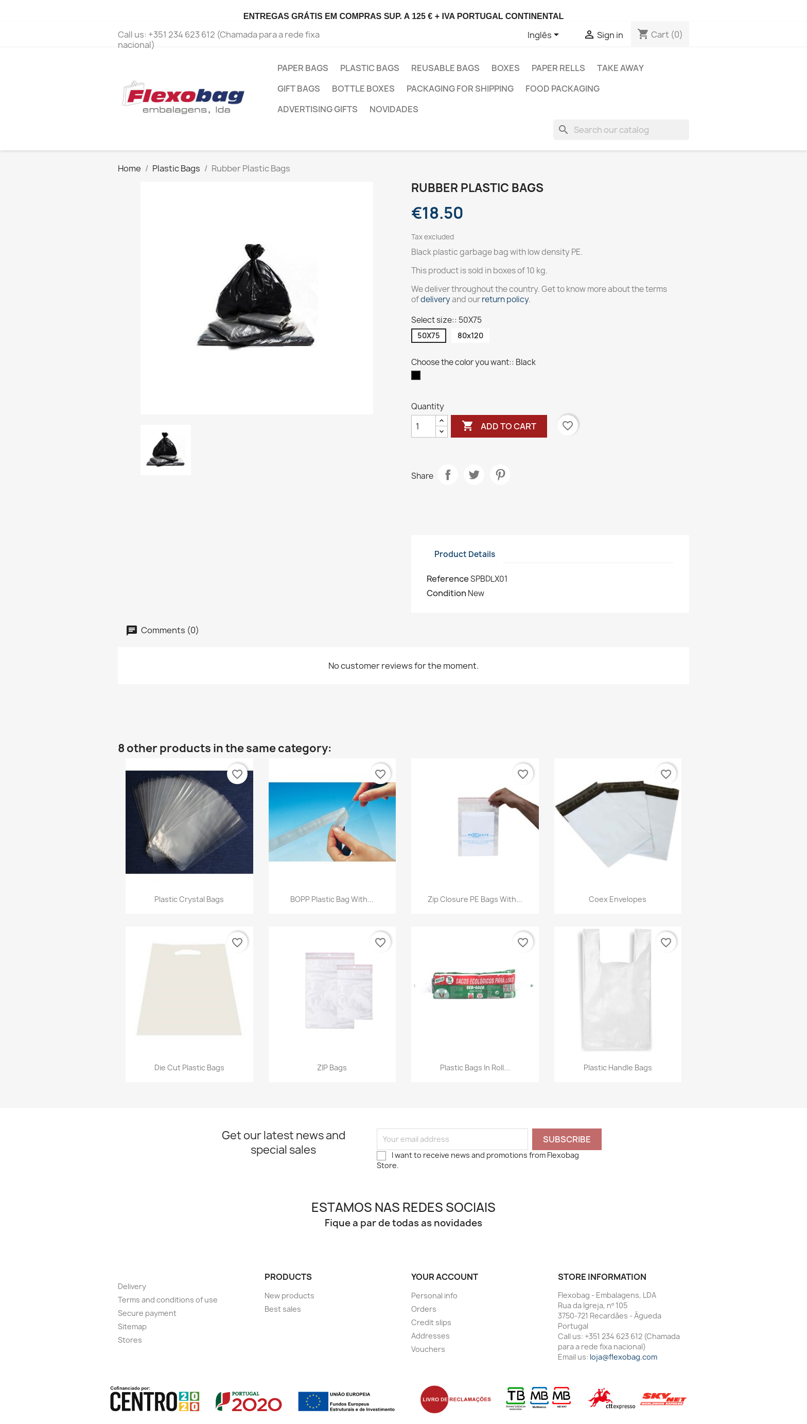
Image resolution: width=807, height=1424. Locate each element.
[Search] (621, 129)
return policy (505, 299)
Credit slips (431, 1322)
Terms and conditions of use (168, 1300)
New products (289, 1295)
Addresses (430, 1336)
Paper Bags (302, 68)
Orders (423, 1309)
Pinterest (500, 474)
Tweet (474, 474)
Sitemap (132, 1326)
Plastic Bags (369, 68)
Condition (446, 593)
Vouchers (428, 1349)
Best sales (283, 1309)
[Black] (418, 378)
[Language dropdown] (545, 35)
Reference (448, 579)
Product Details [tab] (464, 554)
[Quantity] (423, 426)
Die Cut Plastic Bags (189, 1067)
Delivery (132, 1286)
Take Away (620, 68)
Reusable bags (445, 68)
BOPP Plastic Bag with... (332, 899)
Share (447, 474)
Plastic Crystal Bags (189, 899)
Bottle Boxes (363, 88)
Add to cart (499, 426)
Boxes (506, 68)
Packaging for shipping (460, 88)
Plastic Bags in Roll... (475, 1067)
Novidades (394, 109)
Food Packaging (562, 88)
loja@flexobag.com (623, 1357)
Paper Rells (558, 68)
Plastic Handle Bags (618, 1067)
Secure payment (147, 1313)
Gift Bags (298, 88)
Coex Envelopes (617, 899)
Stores (130, 1340)
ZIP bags (332, 1067)
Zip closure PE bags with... (475, 899)
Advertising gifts (317, 109)
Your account (444, 1276)
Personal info (434, 1295)
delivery (435, 299)
